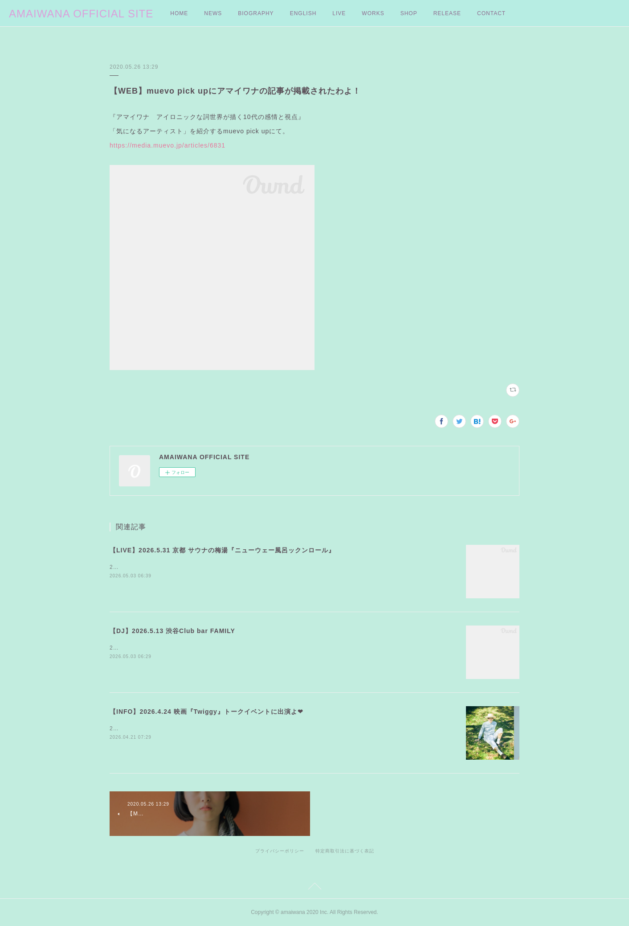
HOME (179, 13)
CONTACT (491, 13)
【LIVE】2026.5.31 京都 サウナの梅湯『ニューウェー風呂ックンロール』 (222, 550)
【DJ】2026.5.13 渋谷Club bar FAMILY (172, 630)
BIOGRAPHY (256, 13)
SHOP (408, 13)
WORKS (373, 13)
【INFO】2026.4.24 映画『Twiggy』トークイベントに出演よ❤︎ (206, 711)
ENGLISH (303, 13)
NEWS (213, 13)
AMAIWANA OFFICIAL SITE (81, 14)
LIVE (339, 13)
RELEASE (447, 13)
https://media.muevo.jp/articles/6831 (167, 145)
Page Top (314, 888)
